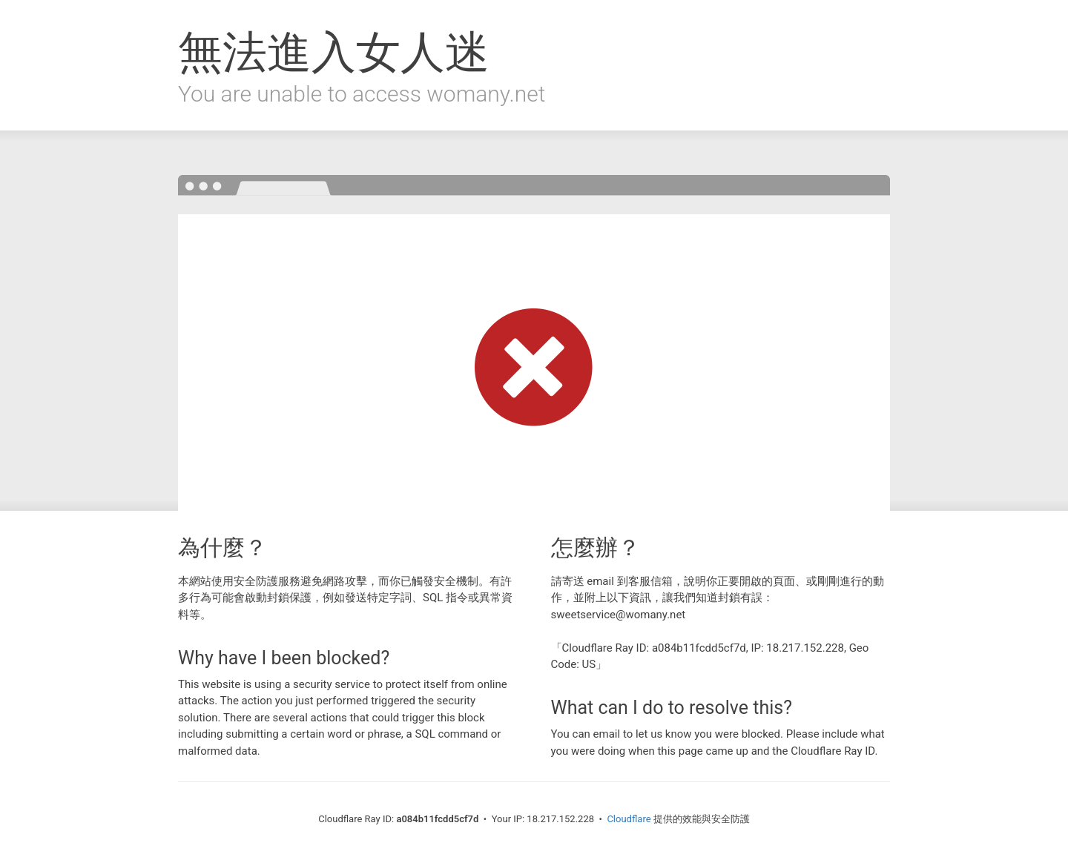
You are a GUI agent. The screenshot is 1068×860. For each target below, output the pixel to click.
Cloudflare (628, 818)
